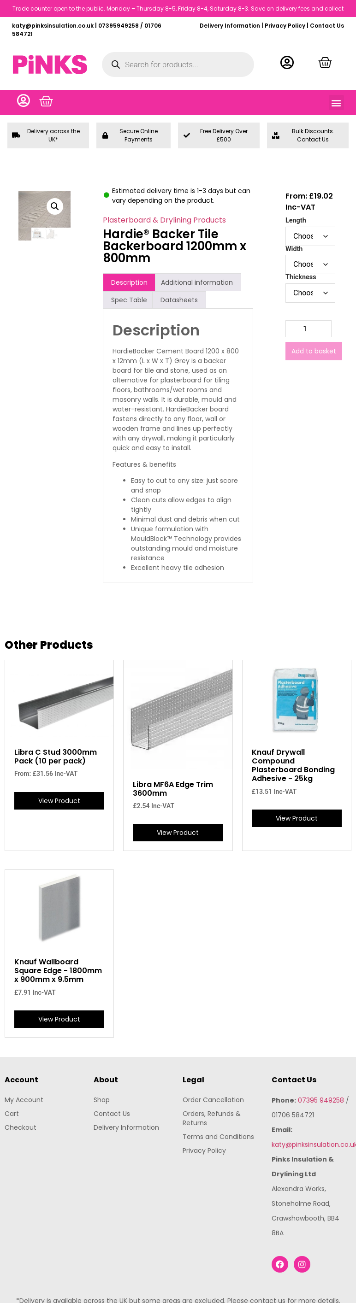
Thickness (300, 278)
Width (294, 250)
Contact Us (327, 25)
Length (295, 221)
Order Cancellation (213, 1100)
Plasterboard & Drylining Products (164, 221)
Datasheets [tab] (179, 300)
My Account (24, 1100)
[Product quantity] (308, 329)
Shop (102, 1100)
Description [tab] (129, 283)
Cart (12, 1114)
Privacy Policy (285, 25)
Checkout (20, 1128)
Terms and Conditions (218, 1137)
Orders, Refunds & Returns (212, 1118)
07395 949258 (321, 1100)
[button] (336, 103)
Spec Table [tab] (129, 300)
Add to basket (313, 352)
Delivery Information (230, 25)
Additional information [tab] (197, 283)
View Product (59, 801)
